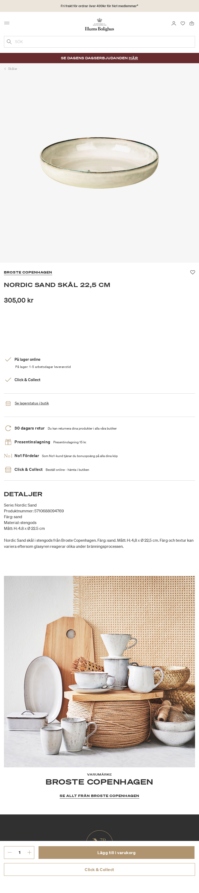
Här (133, 58)
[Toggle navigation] (8, 24)
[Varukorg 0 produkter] (191, 23)
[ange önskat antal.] (19, 852)
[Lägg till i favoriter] (193, 272)
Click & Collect (99, 869)
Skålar (12, 68)
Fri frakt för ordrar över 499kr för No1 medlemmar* (99, 6)
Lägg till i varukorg (116, 852)
